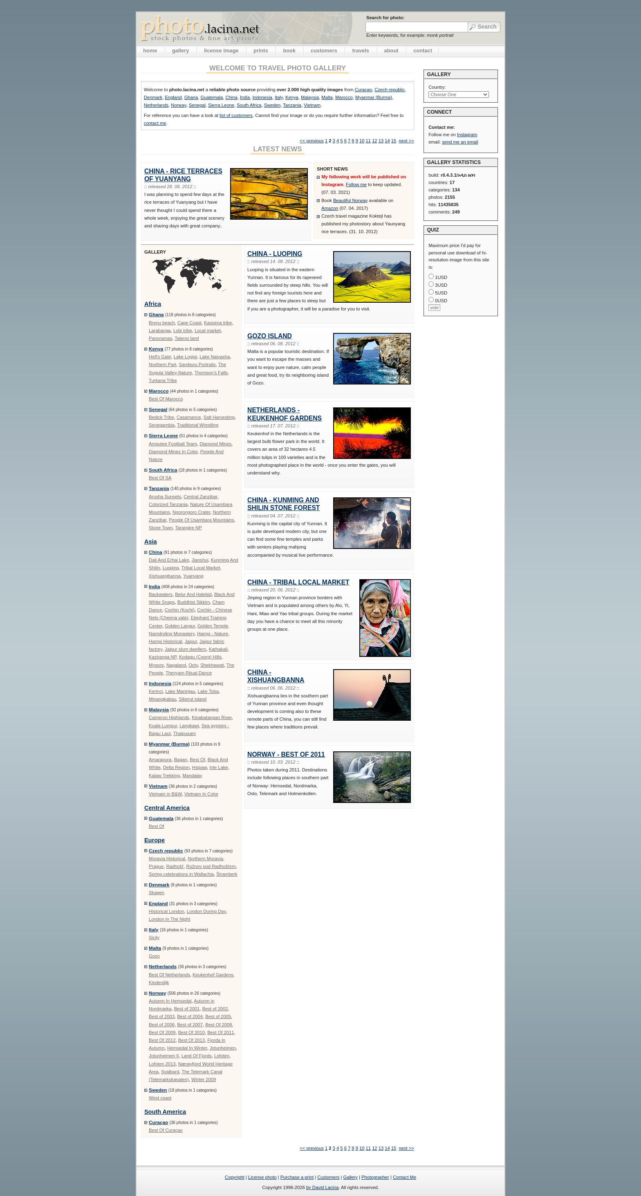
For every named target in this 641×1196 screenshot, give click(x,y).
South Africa (249, 105)
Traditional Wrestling (197, 425)
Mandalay (192, 775)
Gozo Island (269, 336)
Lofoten (221, 1055)
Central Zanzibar (200, 496)
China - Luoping (274, 253)
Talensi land (187, 338)
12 (374, 140)
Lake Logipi (185, 356)
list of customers (236, 115)
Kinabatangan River (212, 717)
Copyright (234, 1177)
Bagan (180, 759)
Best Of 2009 (162, 1032)
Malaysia (310, 97)
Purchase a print (297, 1177)
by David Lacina (322, 1187)
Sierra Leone (221, 105)
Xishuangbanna (165, 575)
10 (361, 140)
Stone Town (161, 527)
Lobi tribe (182, 330)
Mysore (156, 665)
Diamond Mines (215, 443)
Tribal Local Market (201, 567)
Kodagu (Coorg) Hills (200, 656)
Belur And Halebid (193, 594)
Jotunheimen (223, 1047)
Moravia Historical (167, 858)
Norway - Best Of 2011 (286, 754)
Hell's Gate (160, 356)
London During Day (206, 911)
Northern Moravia (205, 858)
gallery (180, 50)
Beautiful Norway (350, 200)
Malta (326, 97)
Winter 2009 (203, 1079)
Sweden (272, 105)
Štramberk (227, 874)
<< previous (311, 140)
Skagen (156, 892)
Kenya (291, 97)
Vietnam (312, 105)
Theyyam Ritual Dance (189, 672)
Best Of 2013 (191, 1040)
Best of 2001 (187, 1008)
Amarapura (160, 759)
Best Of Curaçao (166, 1130)
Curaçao (363, 89)
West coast (160, 1097)
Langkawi (189, 725)
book (289, 50)
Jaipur (191, 641)
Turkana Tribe (163, 380)
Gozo (154, 955)
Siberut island (193, 699)
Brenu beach (162, 322)
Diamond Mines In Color (173, 451)
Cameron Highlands (169, 717)
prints (260, 50)
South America (165, 1111)
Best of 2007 (190, 1024)
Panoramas (160, 338)
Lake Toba (208, 691)
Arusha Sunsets (165, 496)
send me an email (460, 141)
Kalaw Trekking (164, 775)
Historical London (166, 911)
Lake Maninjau (180, 691)
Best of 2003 (162, 1016)
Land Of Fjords (197, 1055)
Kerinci (156, 691)
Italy (279, 97)
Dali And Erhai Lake (169, 560)
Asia (150, 541)
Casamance (189, 417)
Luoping (171, 567)
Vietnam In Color (201, 793)
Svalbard (170, 1071)
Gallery (350, 1177)
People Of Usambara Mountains (201, 519)
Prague (156, 866)
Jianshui (200, 560)
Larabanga (160, 330)
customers (324, 50)
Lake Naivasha (214, 356)
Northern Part (162, 364)
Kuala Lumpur (163, 725)
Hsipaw (199, 767)
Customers (328, 1177)
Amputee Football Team (173, 443)
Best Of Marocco (166, 398)
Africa (152, 304)
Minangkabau (162, 699)
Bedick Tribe (161, 417)
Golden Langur (180, 625)
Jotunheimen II (164, 1055)
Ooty (193, 665)
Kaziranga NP (163, 656)
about (391, 50)
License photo (262, 1177)
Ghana (191, 97)
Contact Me (404, 1177)
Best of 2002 (215, 1008)
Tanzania (292, 105)
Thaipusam (184, 733)
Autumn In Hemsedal (170, 1000)
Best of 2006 (162, 1024)
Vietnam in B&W (165, 793)
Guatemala (211, 97)
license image (221, 50)
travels (360, 50)
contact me (155, 123)
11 (368, 140)
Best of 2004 (190, 1016)
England (173, 97)
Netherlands (156, 105)
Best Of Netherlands (169, 974)
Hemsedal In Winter (187, 1047)
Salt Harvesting (219, 417)
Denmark (153, 97)
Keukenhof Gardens (213, 974)
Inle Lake (218, 767)
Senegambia (162, 425)
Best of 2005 (218, 1016)
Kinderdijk (159, 982)
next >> (406, 140)
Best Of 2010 (191, 1032)
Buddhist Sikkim (193, 602)
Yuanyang (193, 575)
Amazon (329, 208)
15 (393, 140)
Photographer (375, 1177)
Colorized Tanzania (168, 504)
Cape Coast (189, 322)
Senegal (197, 105)
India (245, 97)
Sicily (154, 937)
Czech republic (389, 89)
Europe (154, 840)
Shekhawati (212, 665)
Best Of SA (160, 477)
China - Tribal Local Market (298, 582)
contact (422, 50)
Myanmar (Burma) (373, 97)
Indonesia (262, 97)
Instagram (467, 134)
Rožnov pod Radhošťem (210, 866)
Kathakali (218, 649)
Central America (167, 808)
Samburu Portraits (197, 364)
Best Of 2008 (218, 1024)
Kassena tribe (218, 322)
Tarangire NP (188, 527)
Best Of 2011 (220, 1032)
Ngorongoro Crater (192, 512)
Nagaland (176, 665)
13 (381, 140)
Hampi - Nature (212, 633)
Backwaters (161, 594)
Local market (208, 330)
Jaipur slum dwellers (185, 649)
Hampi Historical (165, 641)
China (231, 97)
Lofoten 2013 (162, 1063)
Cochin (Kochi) (180, 609)
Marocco (344, 97)
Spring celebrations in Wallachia (181, 874)
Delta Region (176, 767)
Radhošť (175, 866)
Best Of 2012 (162, 1040)
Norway (178, 105)
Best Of (197, 759)
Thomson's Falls (211, 372)
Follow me (356, 184)
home (150, 50)
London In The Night (169, 919)
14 (387, 140)
